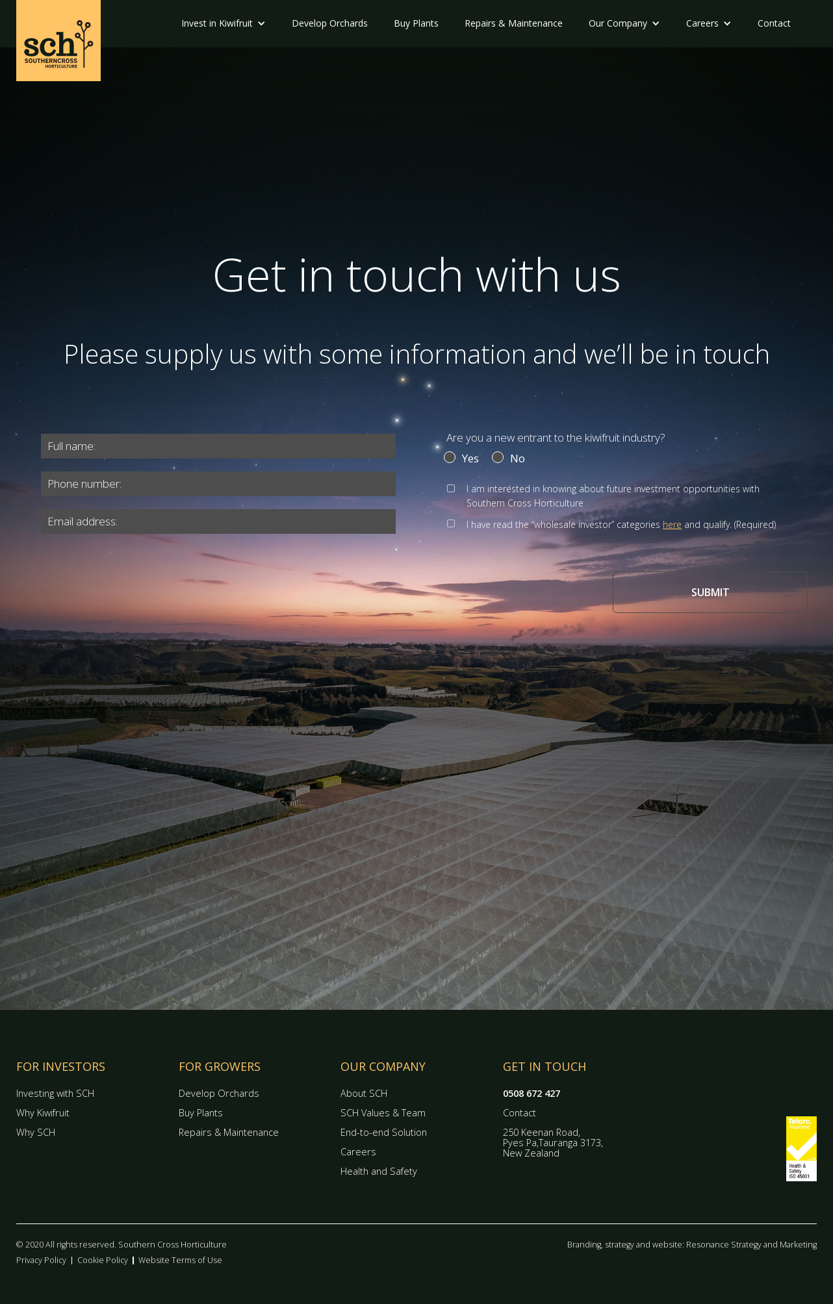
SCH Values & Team (383, 1113)
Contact (774, 23)
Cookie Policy (102, 1260)
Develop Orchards (330, 23)
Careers (358, 1152)
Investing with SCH (55, 1093)
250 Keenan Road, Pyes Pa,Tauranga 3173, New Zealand (553, 1142)
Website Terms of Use (180, 1260)
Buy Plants (416, 23)
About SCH (363, 1093)
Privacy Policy (41, 1260)
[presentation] (124, 583)
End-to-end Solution (383, 1132)
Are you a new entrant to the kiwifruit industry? (555, 438)
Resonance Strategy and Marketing (751, 1244)
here (672, 524)
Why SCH (35, 1132)
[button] (223, 23)
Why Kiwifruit (43, 1113)
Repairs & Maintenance (514, 23)
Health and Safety (378, 1171)
